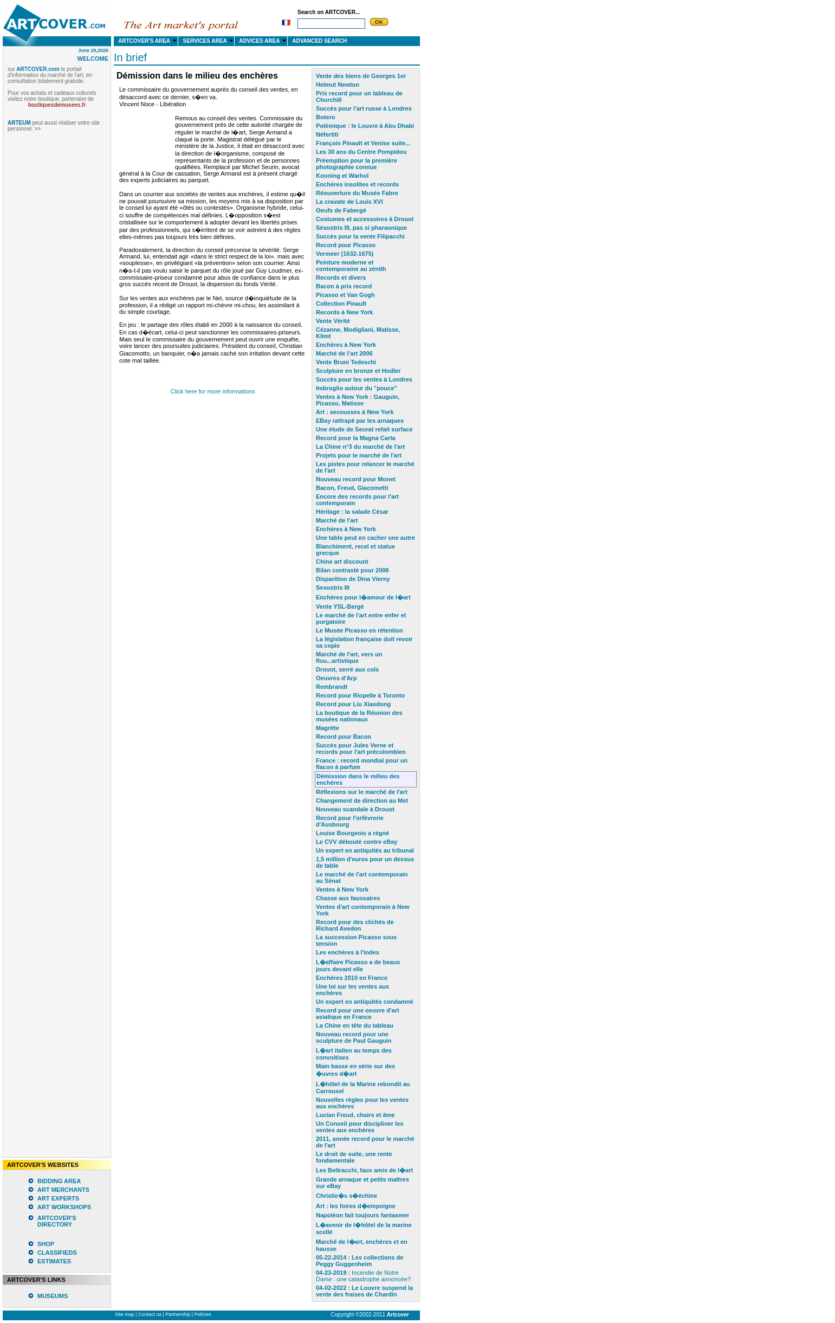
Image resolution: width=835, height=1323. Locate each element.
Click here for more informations (213, 391)
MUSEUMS (52, 1296)
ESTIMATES (54, 1261)
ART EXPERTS (58, 1198)
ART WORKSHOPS (64, 1207)
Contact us (149, 1314)
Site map (124, 1314)
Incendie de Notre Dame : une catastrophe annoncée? (363, 1275)
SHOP (45, 1244)
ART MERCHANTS (63, 1189)
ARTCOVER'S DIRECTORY (56, 1221)
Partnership (177, 1314)
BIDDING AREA (59, 1181)
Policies (203, 1314)
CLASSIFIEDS (57, 1252)
